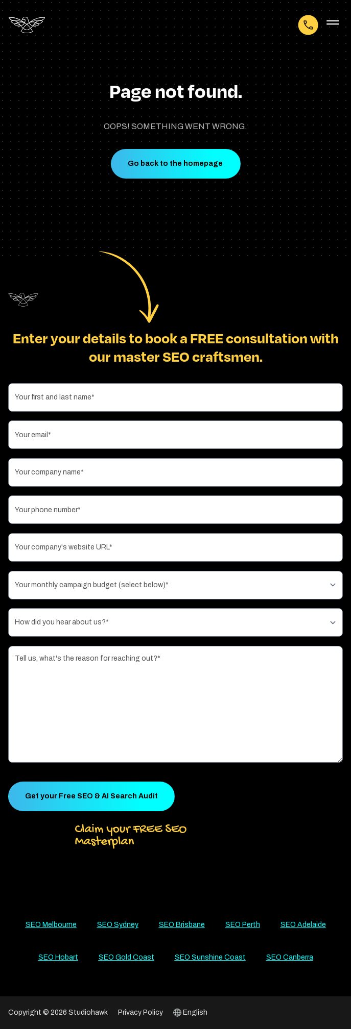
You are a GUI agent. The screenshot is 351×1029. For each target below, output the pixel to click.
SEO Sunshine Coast (210, 957)
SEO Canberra (289, 957)
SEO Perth (242, 924)
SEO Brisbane (182, 924)
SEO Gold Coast (126, 957)
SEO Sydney (117, 924)
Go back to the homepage (175, 163)
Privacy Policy (140, 1012)
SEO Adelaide (303, 924)
